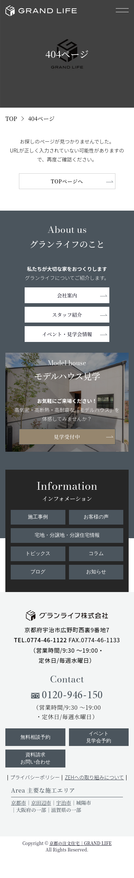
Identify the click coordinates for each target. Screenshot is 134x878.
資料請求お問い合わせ (35, 758)
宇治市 (63, 802)
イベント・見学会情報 (67, 334)
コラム (96, 553)
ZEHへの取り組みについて (94, 777)
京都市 (18, 802)
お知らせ (96, 571)
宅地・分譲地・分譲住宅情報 (67, 535)
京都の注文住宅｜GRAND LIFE (80, 843)
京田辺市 (41, 802)
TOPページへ (67, 181)
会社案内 (67, 295)
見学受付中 (67, 436)
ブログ (37, 571)
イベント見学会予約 (98, 737)
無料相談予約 (35, 737)
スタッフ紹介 (67, 314)
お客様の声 (96, 517)
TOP (11, 118)
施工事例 (38, 517)
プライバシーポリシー (35, 777)
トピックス (37, 553)
